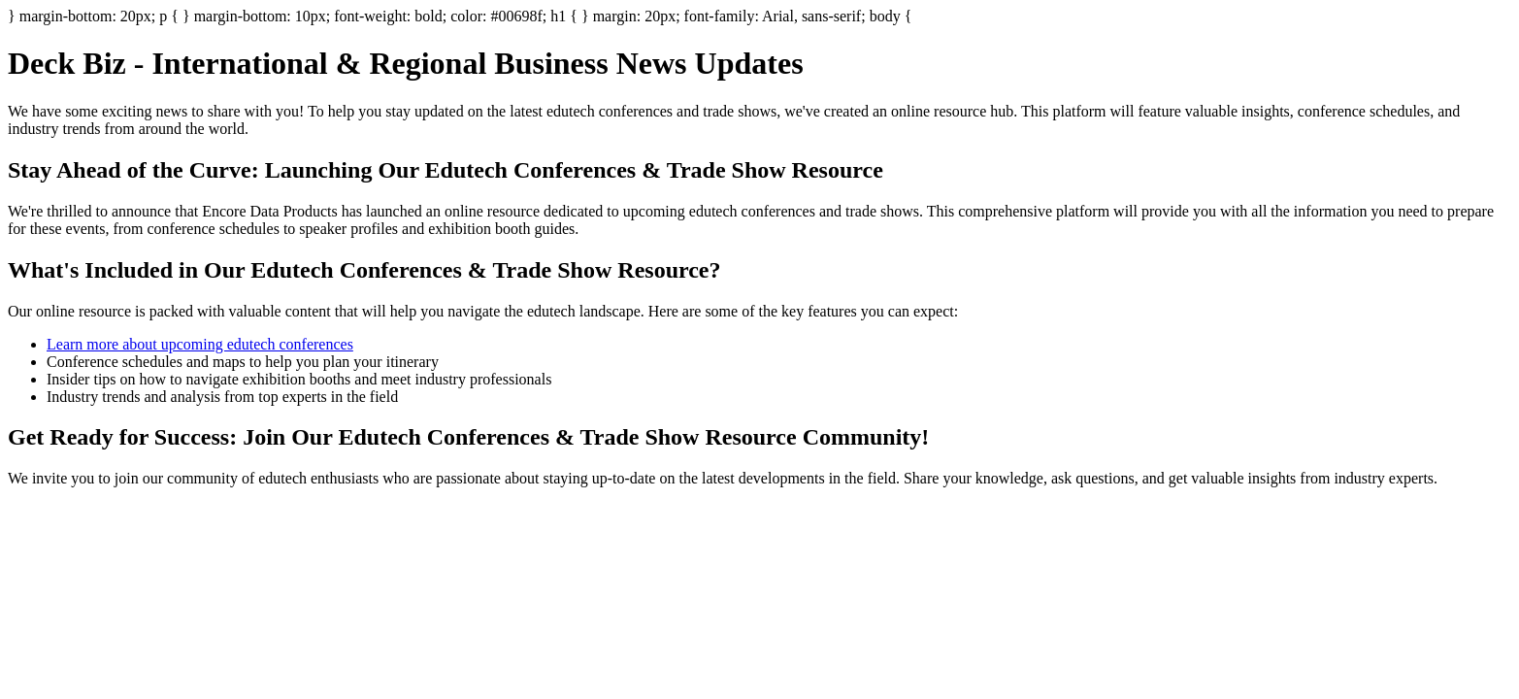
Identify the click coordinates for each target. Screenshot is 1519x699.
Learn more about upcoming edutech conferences (200, 344)
